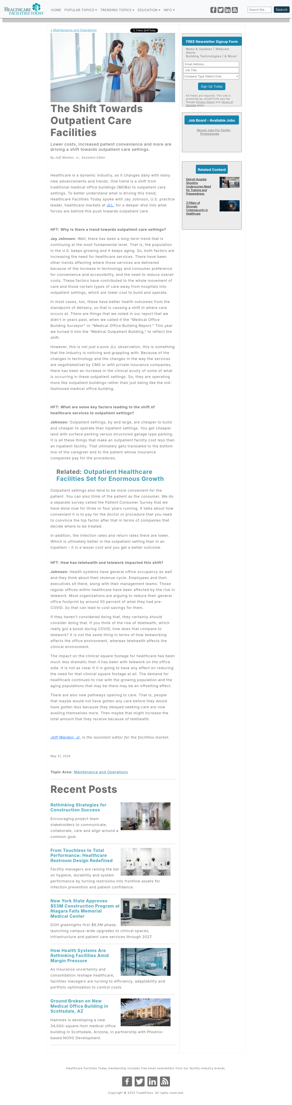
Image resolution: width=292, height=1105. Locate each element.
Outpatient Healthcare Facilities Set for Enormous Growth (110, 475)
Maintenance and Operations (101, 772)
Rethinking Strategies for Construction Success (78, 807)
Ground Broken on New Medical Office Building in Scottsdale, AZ (79, 1006)
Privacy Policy (205, 102)
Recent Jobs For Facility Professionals (214, 132)
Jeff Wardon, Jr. (65, 737)
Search (282, 10)
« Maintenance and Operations (73, 30)
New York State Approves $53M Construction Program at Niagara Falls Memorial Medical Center (85, 908)
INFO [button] (169, 10)
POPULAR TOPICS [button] (80, 10)
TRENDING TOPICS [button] (117, 10)
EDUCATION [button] (149, 10)
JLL (110, 205)
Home (56, 10)
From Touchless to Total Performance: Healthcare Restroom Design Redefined (81, 855)
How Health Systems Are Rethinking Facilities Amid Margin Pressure (79, 955)
